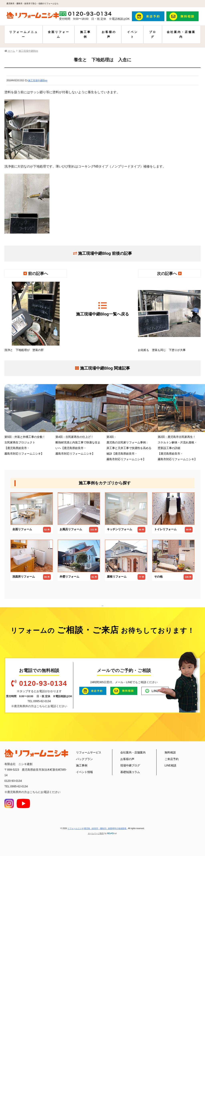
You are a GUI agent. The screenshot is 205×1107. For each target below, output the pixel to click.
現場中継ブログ (130, 1000)
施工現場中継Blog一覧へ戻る (102, 308)
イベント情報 (84, 1007)
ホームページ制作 (96, 1068)
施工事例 (85, 34)
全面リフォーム (58, 34)
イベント (132, 34)
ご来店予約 (172, 994)
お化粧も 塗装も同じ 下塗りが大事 (169, 317)
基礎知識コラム (130, 1007)
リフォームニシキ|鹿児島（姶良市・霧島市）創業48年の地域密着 (97, 1063)
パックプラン (84, 994)
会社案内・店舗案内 (181, 34)
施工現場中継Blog (37, 80)
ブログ (152, 34)
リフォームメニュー (23, 34)
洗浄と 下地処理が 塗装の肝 (35, 317)
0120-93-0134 (43, 918)
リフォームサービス (88, 987)
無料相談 (170, 987)
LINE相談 (170, 1000)
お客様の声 (109, 34)
